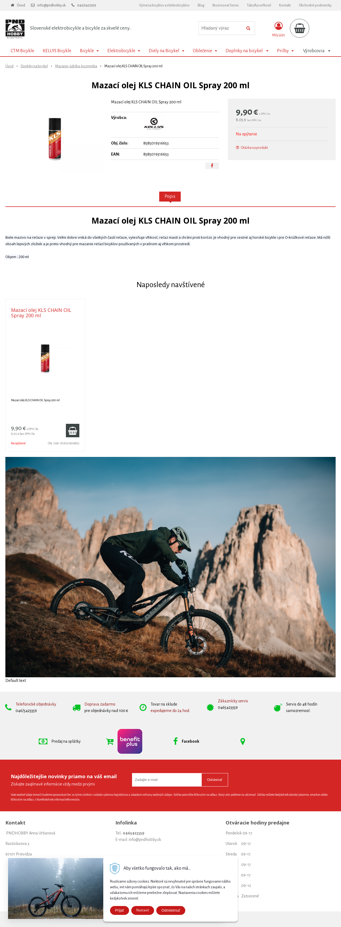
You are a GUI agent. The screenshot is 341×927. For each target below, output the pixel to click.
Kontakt (285, 5)
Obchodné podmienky (315, 5)
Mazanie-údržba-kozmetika (76, 66)
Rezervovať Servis (225, 5)
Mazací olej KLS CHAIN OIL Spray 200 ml (41, 313)
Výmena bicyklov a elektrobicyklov (164, 5)
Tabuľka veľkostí (259, 5)
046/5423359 (86, 5)
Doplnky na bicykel (34, 66)
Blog (201, 5)
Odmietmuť (170, 910)
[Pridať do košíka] (72, 430)
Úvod (21, 5)
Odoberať (214, 780)
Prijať (119, 910)
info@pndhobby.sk (51, 5)
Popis (170, 196)
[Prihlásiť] (278, 29)
